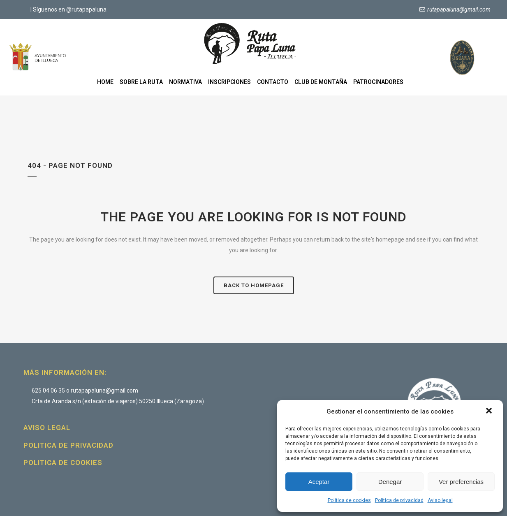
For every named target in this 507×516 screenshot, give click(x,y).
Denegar (390, 481)
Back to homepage (254, 285)
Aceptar (319, 481)
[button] (490, 411)
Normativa (185, 82)
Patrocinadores (378, 82)
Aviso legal (440, 500)
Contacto (272, 82)
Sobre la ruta (141, 82)
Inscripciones (229, 82)
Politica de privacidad (68, 445)
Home (105, 82)
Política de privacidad (399, 500)
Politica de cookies (349, 500)
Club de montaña (320, 82)
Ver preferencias (461, 481)
